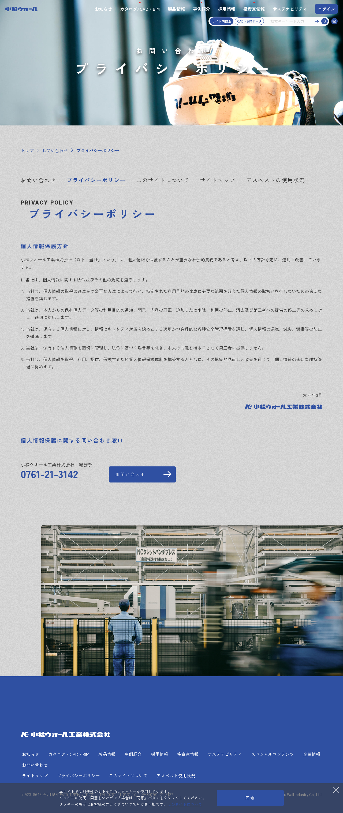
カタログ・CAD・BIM (68, 754)
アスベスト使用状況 (175, 775)
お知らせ (103, 9)
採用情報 (226, 9)
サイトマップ (218, 180)
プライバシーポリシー (96, 180)
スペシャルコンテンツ (272, 754)
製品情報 (176, 9)
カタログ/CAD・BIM (140, 9)
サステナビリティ (290, 9)
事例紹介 (201, 9)
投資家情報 (254, 9)
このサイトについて (162, 180)
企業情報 (311, 754)
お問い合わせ (38, 180)
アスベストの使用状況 (275, 180)
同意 (250, 798)
